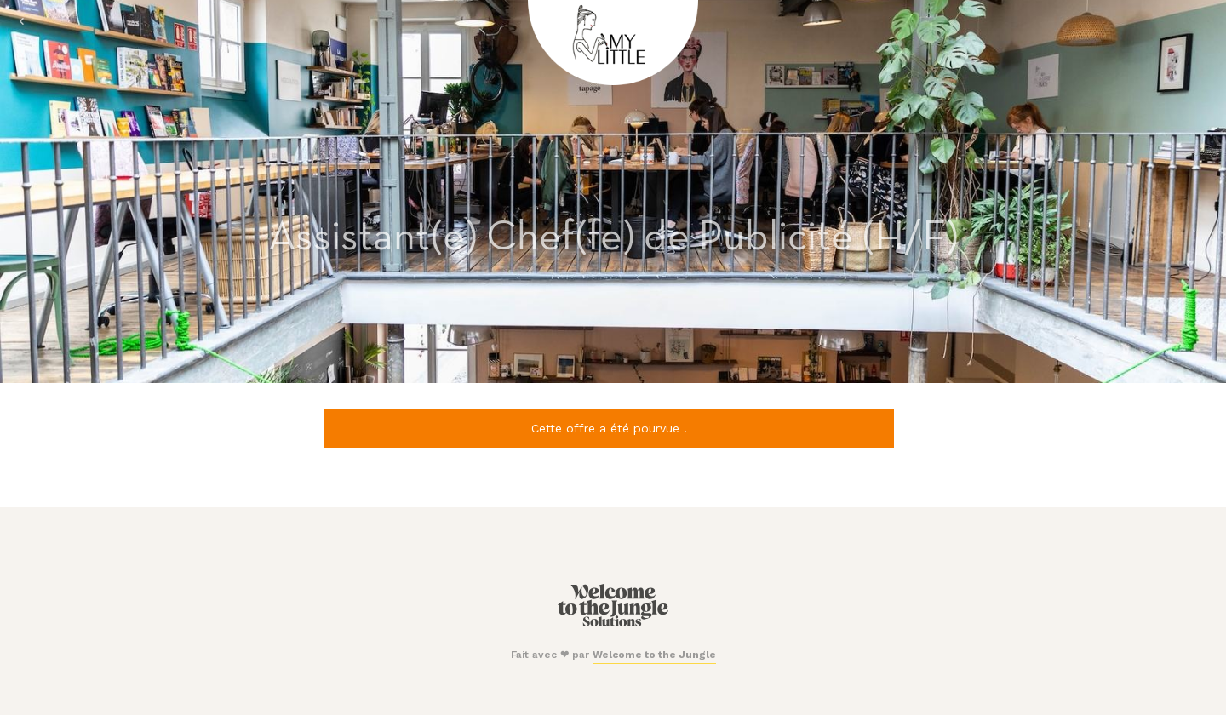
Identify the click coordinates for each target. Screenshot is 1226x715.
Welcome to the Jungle (654, 655)
